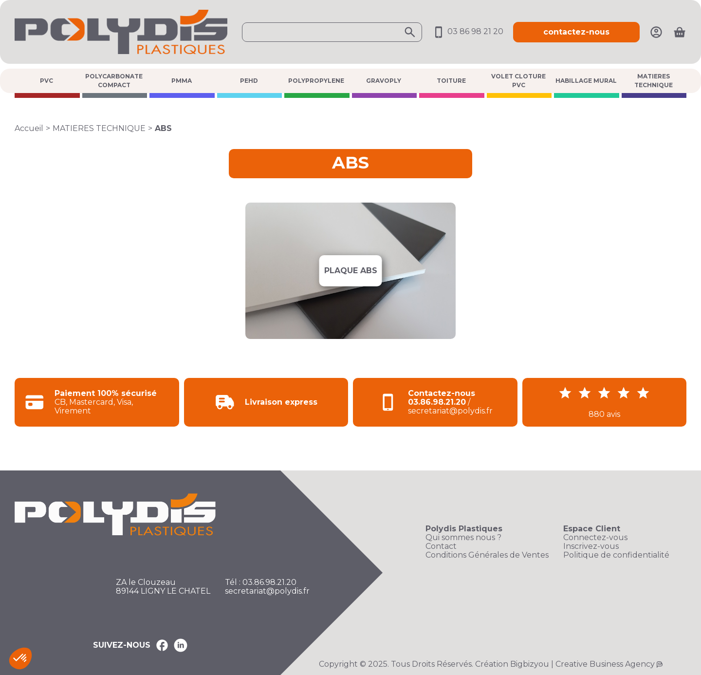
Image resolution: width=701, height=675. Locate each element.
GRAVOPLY (383, 80)
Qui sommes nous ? (463, 537)
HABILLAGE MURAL (586, 80)
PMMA (181, 80)
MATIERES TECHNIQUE (653, 81)
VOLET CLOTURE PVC (518, 81)
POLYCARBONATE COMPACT (114, 81)
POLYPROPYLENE (316, 80)
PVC (46, 80)
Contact (441, 546)
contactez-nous (576, 32)
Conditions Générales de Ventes (487, 555)
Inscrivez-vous (591, 546)
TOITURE (451, 80)
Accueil (29, 128)
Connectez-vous (595, 537)
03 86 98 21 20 (467, 31)
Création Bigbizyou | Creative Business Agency (565, 664)
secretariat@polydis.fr (267, 591)
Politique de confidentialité (616, 555)
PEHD (249, 80)
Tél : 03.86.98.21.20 (260, 582)
